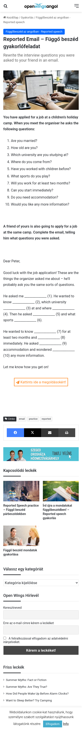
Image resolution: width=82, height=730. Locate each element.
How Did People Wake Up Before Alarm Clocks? (37, 693)
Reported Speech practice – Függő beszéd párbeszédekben (21, 510)
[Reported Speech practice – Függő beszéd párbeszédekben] (21, 491)
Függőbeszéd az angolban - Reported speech (34, 31)
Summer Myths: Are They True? (26, 686)
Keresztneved (12, 607)
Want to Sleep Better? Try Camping (29, 700)
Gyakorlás (27, 17)
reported (46, 418)
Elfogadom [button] (52, 724)
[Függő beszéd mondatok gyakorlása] (21, 536)
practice (33, 418)
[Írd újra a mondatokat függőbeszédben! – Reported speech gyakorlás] (61, 491)
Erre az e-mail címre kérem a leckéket (28, 623)
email (22, 418)
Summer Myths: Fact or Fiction (26, 680)
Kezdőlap (10, 17)
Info (66, 724)
